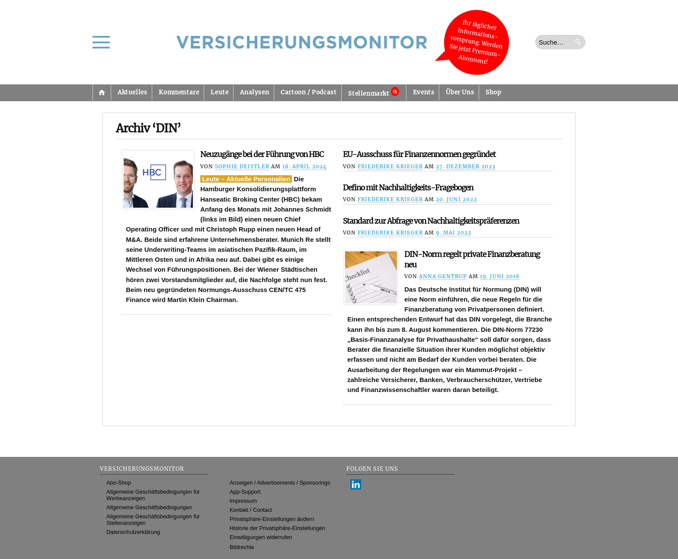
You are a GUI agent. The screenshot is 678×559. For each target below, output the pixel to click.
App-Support (245, 491)
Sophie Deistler (242, 166)
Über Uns (460, 92)
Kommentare (179, 92)
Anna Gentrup (443, 276)
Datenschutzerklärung (133, 532)
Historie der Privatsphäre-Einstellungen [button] (277, 528)
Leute (219, 92)
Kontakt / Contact (251, 510)
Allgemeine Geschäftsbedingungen (149, 507)
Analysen (254, 92)
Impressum (243, 501)
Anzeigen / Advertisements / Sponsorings (280, 482)
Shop (493, 92)
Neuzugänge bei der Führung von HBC (261, 154)
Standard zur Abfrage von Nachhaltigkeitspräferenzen (431, 221)
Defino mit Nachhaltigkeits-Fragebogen (408, 188)
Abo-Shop (118, 482)
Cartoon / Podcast (308, 92)
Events (424, 92)
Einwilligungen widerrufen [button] (261, 537)
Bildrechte (242, 547)
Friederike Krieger (390, 166)
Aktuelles (132, 92)
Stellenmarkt (373, 92)
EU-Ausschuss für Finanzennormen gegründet (419, 154)
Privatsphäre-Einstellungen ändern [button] (272, 519)
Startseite (101, 92)
